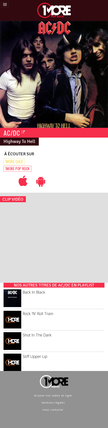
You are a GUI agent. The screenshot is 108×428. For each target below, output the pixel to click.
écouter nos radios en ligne (53, 395)
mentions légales (53, 402)
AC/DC (14, 132)
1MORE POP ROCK (17, 168)
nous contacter (53, 409)
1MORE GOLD (14, 161)
